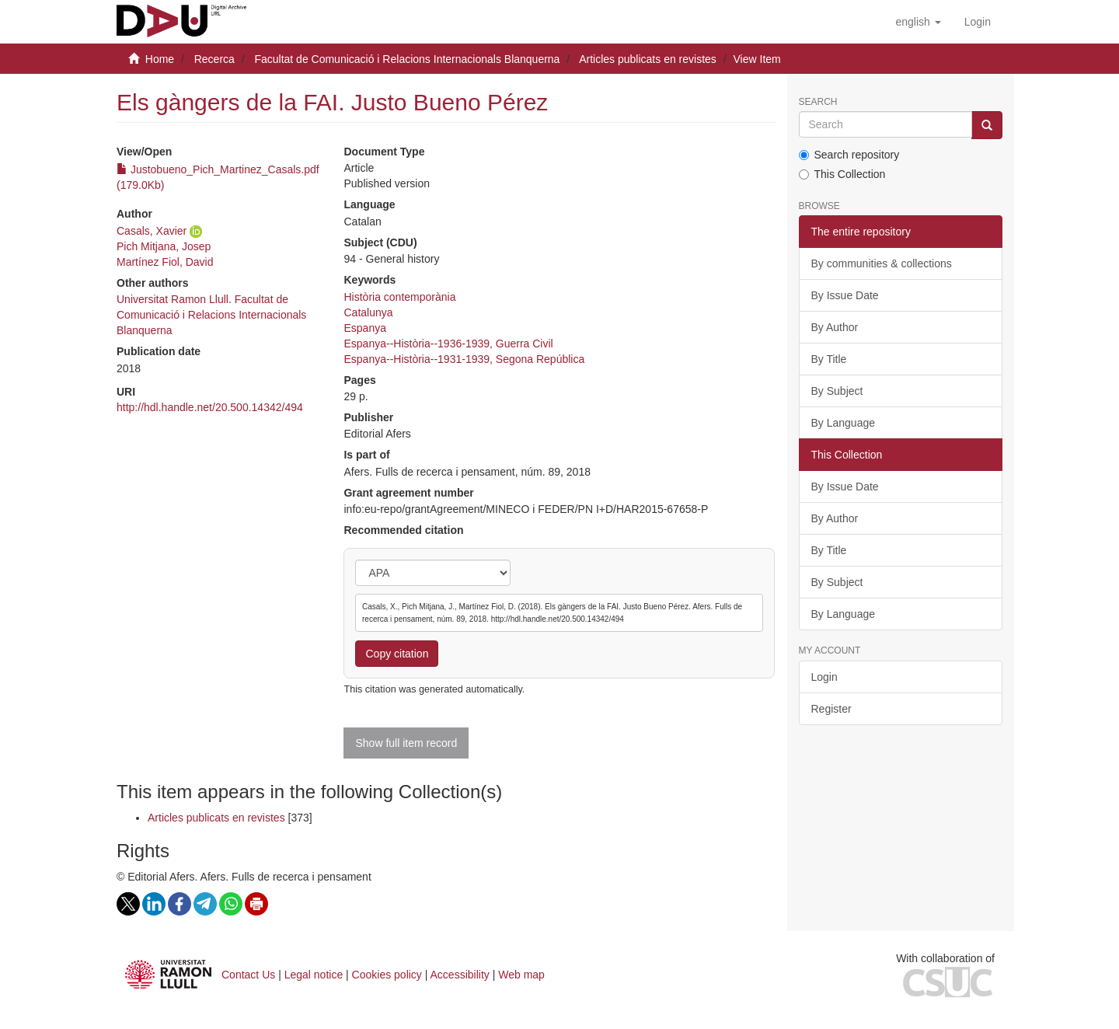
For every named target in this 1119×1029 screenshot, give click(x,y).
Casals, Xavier (151, 231)
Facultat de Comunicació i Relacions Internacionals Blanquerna (407, 59)
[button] (918, 22)
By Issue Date (845, 295)
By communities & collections (881, 263)
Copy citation (396, 653)
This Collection (842, 174)
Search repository (849, 154)
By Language (843, 423)
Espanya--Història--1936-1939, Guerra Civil (448, 343)
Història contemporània (399, 297)
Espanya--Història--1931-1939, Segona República (463, 359)
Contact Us (248, 974)
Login (824, 677)
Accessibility (460, 974)
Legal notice (313, 974)
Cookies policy (387, 974)
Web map (521, 974)
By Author (835, 327)
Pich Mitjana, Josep (164, 246)
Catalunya (367, 312)
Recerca (214, 59)
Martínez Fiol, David (165, 262)
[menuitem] (977, 22)
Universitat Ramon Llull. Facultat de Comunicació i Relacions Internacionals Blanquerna (211, 315)
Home (159, 59)
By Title (829, 359)
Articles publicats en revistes (647, 59)
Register (831, 709)
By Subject (837, 391)
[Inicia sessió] (977, 22)
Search (818, 102)
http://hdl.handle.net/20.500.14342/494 (210, 407)
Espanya (364, 328)
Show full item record (406, 743)
